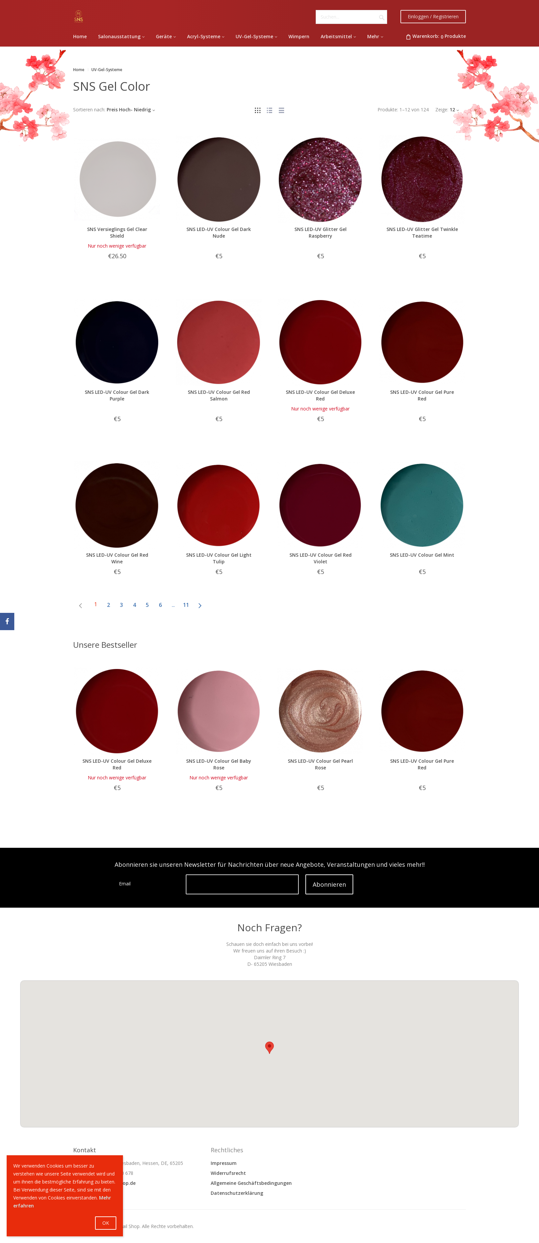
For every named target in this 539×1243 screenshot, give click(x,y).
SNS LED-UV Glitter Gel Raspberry (320, 232)
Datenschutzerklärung (237, 1193)
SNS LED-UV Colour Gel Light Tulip (219, 558)
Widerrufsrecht (228, 1173)
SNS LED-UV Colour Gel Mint (422, 555)
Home (78, 69)
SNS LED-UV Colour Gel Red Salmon (219, 395)
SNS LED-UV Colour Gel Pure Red (422, 395)
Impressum (224, 1163)
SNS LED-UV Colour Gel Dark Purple (117, 395)
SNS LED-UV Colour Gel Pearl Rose (320, 764)
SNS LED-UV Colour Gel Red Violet (320, 558)
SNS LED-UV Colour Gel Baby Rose (218, 764)
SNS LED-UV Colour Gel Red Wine (117, 558)
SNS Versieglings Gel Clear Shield (117, 232)
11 (186, 605)
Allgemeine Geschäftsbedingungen (251, 1183)
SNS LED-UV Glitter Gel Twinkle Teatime (422, 232)
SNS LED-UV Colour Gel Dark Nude (218, 232)
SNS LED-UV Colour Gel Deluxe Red (320, 395)
